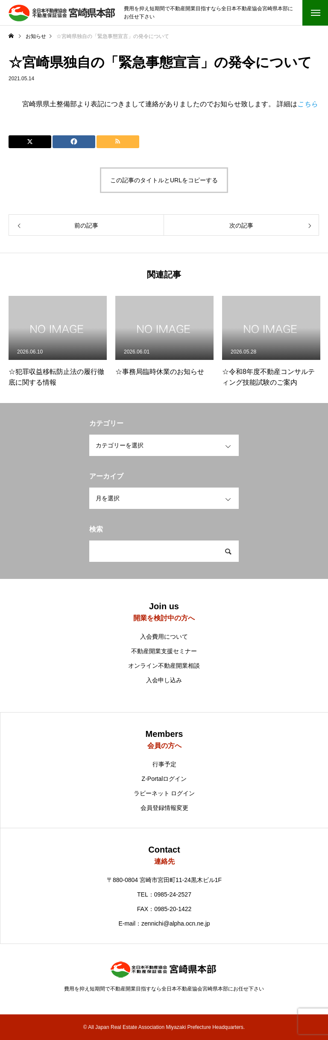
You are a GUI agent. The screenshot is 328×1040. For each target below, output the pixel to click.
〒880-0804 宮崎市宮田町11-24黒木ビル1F (164, 880)
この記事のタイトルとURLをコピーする (164, 180)
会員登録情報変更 (164, 808)
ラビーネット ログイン (164, 793)
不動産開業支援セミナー (164, 651)
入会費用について (164, 637)
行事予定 (164, 764)
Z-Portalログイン (164, 779)
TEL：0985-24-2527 (164, 894)
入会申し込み (164, 680)
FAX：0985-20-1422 (164, 909)
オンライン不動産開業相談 (164, 666)
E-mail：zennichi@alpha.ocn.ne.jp (164, 923)
